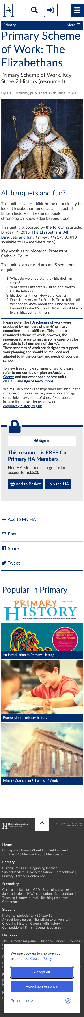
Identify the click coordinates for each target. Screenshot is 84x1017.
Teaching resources (55, 898)
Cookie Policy (41, 959)
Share (10, 548)
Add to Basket (25, 484)
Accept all (42, 972)
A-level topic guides (17, 919)
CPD (24, 868)
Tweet (10, 563)
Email (10, 534)
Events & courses (48, 927)
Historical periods (15, 915)
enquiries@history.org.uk (22, 406)
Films (29, 927)
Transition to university (51, 919)
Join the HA (58, 484)
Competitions (64, 872)
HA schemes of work (46, 322)
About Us (39, 850)
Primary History (13, 876)
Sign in (42, 440)
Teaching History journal (20, 898)
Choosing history (15, 923)
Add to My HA (18, 519)
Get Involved (58, 850)
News (25, 850)
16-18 (47, 915)
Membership (55, 854)
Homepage (10, 850)
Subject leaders (13, 872)
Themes (74, 941)
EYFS (12, 381)
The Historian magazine (19, 941)
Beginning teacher (43, 868)
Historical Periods (52, 941)
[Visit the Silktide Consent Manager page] (67, 1001)
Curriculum (10, 868)
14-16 (35, 915)
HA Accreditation (39, 872)
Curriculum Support (16, 889)
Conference (36, 876)
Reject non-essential (42, 986)
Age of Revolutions (38, 381)
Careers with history (45, 923)
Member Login (32, 854)
